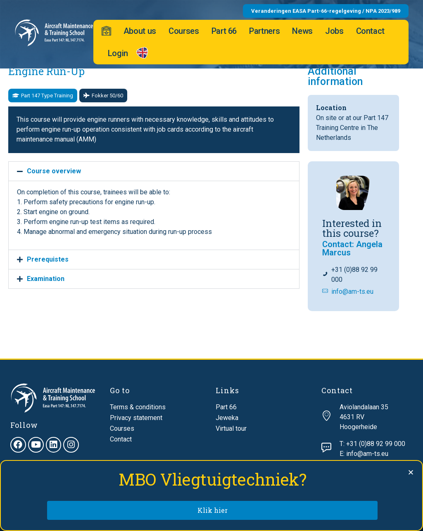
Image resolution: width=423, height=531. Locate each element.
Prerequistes (48, 259)
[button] (42, 95)
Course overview (54, 171)
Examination (45, 279)
